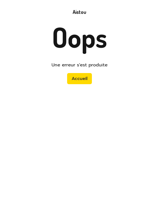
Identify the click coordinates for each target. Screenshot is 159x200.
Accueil (79, 78)
